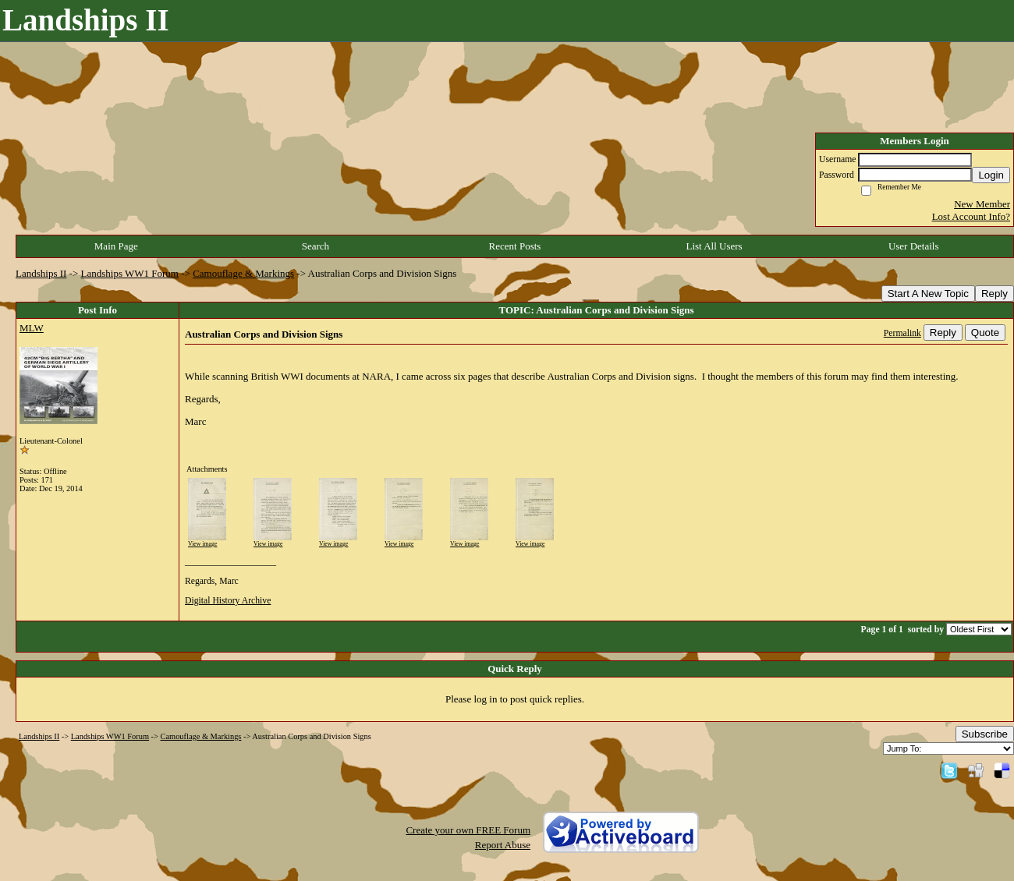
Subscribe (985, 734)
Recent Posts (515, 246)
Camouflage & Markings (243, 273)
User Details (913, 246)
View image (202, 543)
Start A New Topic (928, 293)
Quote (985, 332)
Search (315, 246)
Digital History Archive (228, 601)
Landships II (41, 273)
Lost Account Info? (971, 216)
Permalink (902, 333)
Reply (994, 293)
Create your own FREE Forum (468, 830)
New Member (982, 204)
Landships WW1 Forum (130, 273)
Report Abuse (502, 845)
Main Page (116, 246)
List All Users (714, 246)
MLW (32, 328)
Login (991, 175)
